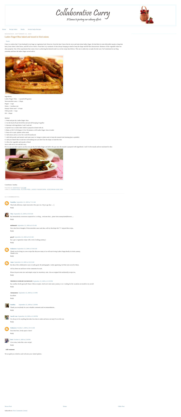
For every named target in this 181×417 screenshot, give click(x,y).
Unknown (13, 248)
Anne (12, 262)
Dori (11, 339)
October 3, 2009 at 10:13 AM (26, 328)
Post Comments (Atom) (20, 410)
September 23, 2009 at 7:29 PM (28, 304)
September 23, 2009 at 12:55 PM (43, 281)
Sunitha (16, 187)
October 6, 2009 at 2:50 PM (22, 339)
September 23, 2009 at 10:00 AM (27, 248)
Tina (11, 213)
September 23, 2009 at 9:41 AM (23, 237)
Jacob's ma (13, 316)
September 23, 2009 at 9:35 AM (26, 225)
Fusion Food (15, 189)
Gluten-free (26, 189)
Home (4, 29)
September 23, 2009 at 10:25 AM (24, 262)
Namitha (13, 202)
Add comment (9, 349)
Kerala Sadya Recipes (34, 29)
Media (22, 29)
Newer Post (8, 406)
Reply (12, 207)
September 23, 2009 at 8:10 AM (23, 213)
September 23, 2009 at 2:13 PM (28, 292)
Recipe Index (13, 29)
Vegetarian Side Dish (55, 189)
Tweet (8, 41)
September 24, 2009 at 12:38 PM (28, 316)
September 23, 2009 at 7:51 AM (26, 202)
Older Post (121, 406)
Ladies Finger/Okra (38, 189)
